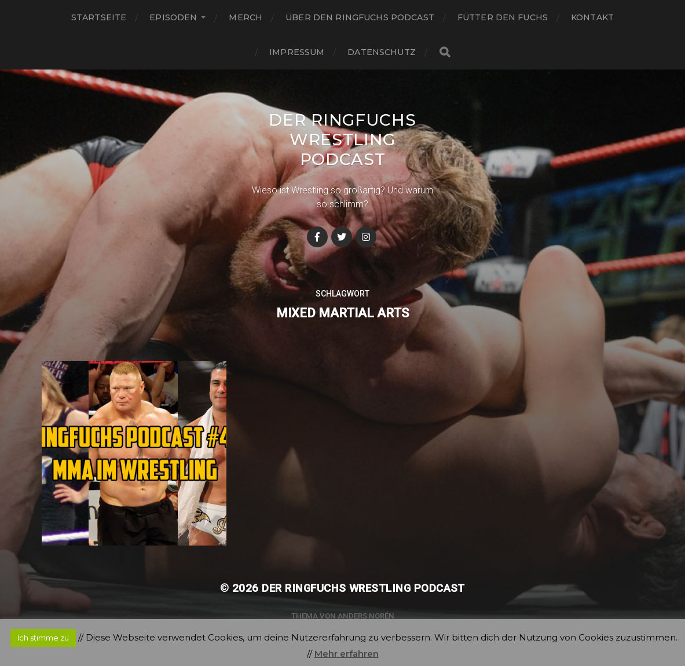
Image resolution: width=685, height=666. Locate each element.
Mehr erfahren (346, 653)
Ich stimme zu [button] (43, 637)
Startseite (98, 17)
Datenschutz (381, 52)
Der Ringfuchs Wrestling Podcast (342, 139)
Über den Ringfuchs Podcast (359, 17)
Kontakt (592, 17)
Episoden (173, 17)
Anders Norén (366, 616)
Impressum (296, 52)
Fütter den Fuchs (502, 17)
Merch (245, 17)
